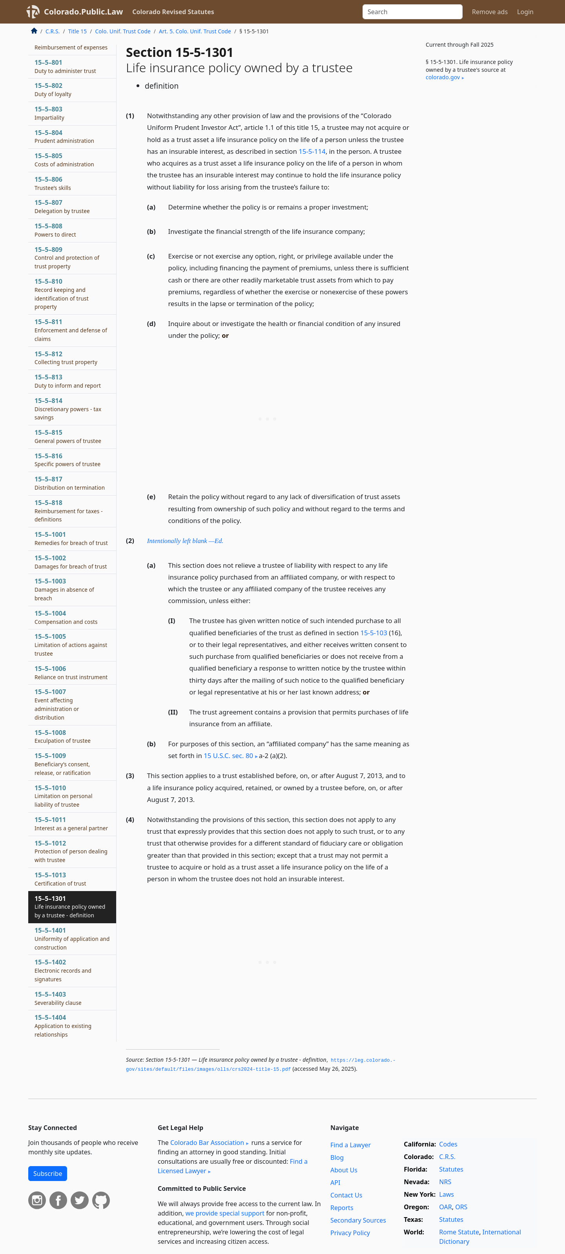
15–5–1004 (66, 617)
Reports (342, 1207)
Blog (337, 1157)
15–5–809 (67, 257)
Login (525, 11)
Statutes (451, 1169)
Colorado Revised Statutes (173, 11)
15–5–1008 (63, 736)
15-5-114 (312, 151)
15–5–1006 (71, 672)
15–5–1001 (71, 538)
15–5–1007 (57, 704)
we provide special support (225, 1213)
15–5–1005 (71, 644)
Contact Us (346, 1195)
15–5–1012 (71, 851)
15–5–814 (68, 408)
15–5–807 (62, 206)
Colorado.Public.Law (83, 11)
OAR (445, 1207)
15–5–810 (62, 293)
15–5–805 (64, 159)
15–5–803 (49, 113)
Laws (446, 1194)
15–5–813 (68, 381)
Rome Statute (459, 1232)
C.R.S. (53, 31)
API (335, 1182)
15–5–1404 (63, 1025)
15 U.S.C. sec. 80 (228, 755)
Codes (448, 1144)
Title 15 (77, 31)
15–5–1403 (58, 998)
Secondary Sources (358, 1220)
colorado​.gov (443, 77)
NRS (445, 1181)
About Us (343, 1170)
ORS (461, 1207)
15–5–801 (65, 66)
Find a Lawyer (350, 1145)
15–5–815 (68, 436)
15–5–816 (67, 460)
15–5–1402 (63, 970)
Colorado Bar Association (207, 1142)
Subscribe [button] (47, 1173)
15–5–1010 (64, 796)
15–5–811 (71, 330)
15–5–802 (53, 89)
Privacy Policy (350, 1232)
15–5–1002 (71, 562)
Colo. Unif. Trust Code (122, 31)
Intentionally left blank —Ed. (185, 541)
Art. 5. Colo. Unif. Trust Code (195, 31)
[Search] (413, 11)
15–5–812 (66, 358)
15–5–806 (53, 183)
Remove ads (490, 11)
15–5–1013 (60, 879)
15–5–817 (70, 483)
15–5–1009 (63, 763)
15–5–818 (69, 510)
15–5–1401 (72, 938)
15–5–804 (64, 136)
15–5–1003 (64, 589)
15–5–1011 (71, 823)
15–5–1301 (70, 906)
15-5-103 (373, 632)
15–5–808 (55, 230)
